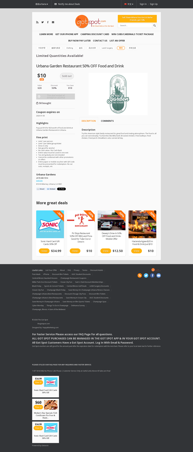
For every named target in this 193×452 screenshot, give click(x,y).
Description (89, 120)
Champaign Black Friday (56, 290)
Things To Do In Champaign (57, 305)
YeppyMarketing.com (50, 327)
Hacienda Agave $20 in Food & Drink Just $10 (142, 243)
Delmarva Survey (78, 305)
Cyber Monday (38, 305)
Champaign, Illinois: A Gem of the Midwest (48, 309)
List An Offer (117, 40)
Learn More (46, 34)
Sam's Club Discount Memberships (89, 282)
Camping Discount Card (95, 34)
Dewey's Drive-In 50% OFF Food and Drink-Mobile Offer (111, 236)
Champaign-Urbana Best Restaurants (47, 294)
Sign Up (154, 4)
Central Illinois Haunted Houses (44, 278)
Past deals (36, 274)
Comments (107, 120)
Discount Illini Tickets (60, 274)
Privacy (76, 270)
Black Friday (36, 286)
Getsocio (45, 445)
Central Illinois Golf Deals (77, 286)
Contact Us (100, 40)
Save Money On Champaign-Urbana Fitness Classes (89, 290)
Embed (52, 189)
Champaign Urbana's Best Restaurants (47, 298)
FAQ (69, 270)
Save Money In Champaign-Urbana (46, 301)
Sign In (143, 4)
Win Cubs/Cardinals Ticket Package (133, 34)
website (39, 181)
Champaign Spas (99, 301)
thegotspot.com (44, 323)
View (44, 250)
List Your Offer (51, 270)
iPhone (46, 274)
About (62, 270)
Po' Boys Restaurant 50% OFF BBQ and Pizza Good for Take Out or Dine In (81, 237)
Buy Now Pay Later (79, 40)
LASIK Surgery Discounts (99, 286)
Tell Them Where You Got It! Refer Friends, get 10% (137, 18)
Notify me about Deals (69, 4)
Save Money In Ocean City (76, 298)
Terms (84, 270)
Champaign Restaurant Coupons (73, 278)
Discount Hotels (96, 270)
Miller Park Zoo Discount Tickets (44, 282)
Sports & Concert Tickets (54, 286)
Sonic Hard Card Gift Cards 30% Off (50, 243)
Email (42, 189)
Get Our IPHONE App (66, 34)
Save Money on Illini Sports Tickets (76, 301)
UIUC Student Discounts (81, 274)
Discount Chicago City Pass (75, 294)
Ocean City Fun (66, 282)
